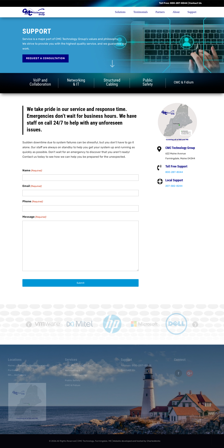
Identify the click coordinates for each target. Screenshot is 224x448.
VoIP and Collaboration (77, 365)
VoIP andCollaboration (40, 82)
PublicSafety (148, 82)
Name (32, 170)
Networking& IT (76, 82)
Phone (32, 201)
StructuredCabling (112, 82)
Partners (160, 11)
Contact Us (195, 3)
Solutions (120, 11)
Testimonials (140, 11)
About (176, 11)
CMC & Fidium (71, 385)
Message (34, 217)
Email (32, 186)
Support (191, 11)
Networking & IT (73, 370)
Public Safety (71, 380)
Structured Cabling (75, 375)
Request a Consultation (45, 58)
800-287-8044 (178, 3)
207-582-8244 (175, 185)
